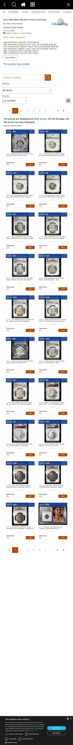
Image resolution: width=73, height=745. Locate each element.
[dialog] (36, 730)
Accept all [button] (57, 728)
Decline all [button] (57, 733)
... (51, 111)
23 (58, 111)
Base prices (40, 119)
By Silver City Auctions (13, 23)
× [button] (70, 718)
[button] (25, 742)
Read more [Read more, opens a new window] (33, 731)
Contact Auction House (13, 27)
